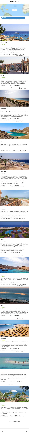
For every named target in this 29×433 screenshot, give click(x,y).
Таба (2, 274)
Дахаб (2, 305)
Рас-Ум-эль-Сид (4, 171)
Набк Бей (2, 239)
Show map (14, 9)
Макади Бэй (3, 371)
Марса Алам (3, 338)
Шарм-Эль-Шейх (4, 42)
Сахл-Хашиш (3, 108)
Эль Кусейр (3, 207)
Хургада (2, 75)
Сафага (2, 403)
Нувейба (2, 141)
